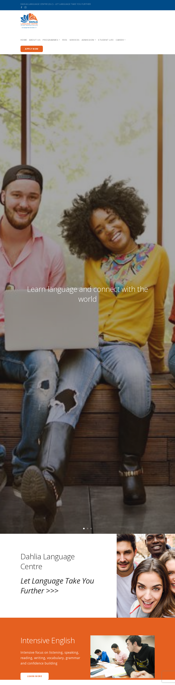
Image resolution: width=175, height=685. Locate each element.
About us (34, 39)
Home (24, 39)
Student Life (105, 39)
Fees (64, 39)
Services (75, 39)
